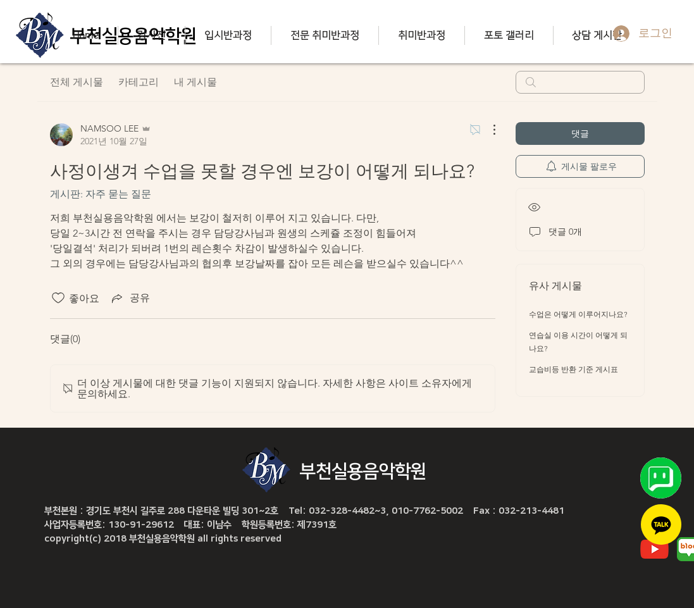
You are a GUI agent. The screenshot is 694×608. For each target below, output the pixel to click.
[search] (580, 82)
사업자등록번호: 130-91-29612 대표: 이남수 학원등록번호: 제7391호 (190, 524)
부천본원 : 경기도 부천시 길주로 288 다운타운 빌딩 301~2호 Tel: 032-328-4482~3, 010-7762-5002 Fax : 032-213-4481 (304, 511)
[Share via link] (129, 298)
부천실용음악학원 (363, 471)
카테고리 (138, 82)
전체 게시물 (76, 82)
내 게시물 (195, 82)
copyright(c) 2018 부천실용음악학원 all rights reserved (163, 538)
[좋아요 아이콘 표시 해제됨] (58, 298)
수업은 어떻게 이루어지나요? (578, 314)
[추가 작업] (487, 129)
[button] (151, 35)
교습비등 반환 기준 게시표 (573, 369)
